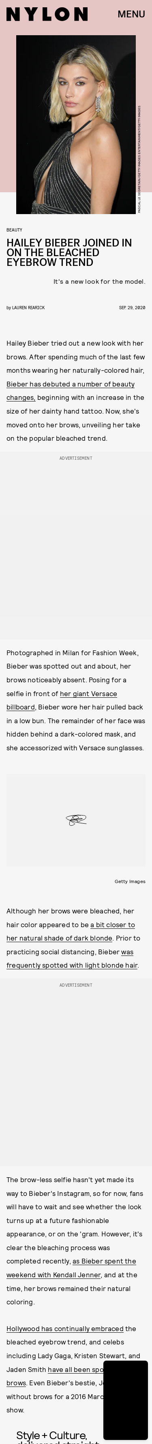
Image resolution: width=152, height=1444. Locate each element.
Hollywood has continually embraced (65, 1328)
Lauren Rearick (28, 307)
